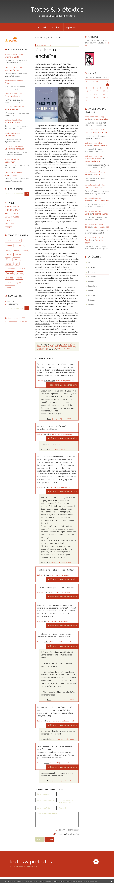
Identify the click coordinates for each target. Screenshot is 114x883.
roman (20, 273)
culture (18, 254)
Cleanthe (47, 592)
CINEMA (8, 220)
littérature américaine (45, 347)
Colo (87, 132)
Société (91, 304)
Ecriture (16, 259)
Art (89, 262)
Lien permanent (43, 344)
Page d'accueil (49, 37)
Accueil (42, 27)
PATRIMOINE (10, 224)
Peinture (91, 300)
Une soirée (10, 136)
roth (51, 345)
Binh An (46, 487)
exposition (10, 287)
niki (45, 621)
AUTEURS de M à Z (12, 210)
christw (46, 763)
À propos (71, 27)
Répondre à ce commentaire (63, 385)
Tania (49, 419)
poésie (25, 250)
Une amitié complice (14, 149)
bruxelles (9, 278)
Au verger (38, 37)
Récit (8, 259)
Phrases (60, 37)
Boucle (8, 83)
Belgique (91, 272)
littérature (58, 347)
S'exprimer (10, 162)
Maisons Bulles (12, 70)
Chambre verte (12, 57)
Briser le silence (12, 96)
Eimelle (46, 575)
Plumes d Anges (49, 381)
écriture (66, 347)
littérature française (13, 282)
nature (16, 250)
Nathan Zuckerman (42, 324)
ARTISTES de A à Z (12, 213)
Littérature (72, 344)
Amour (19, 278)
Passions (40, 345)
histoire (22, 268)
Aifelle (46, 642)
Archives (56, 27)
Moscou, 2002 (11, 175)
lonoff (72, 347)
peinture (9, 264)
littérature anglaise (13, 240)
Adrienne (47, 721)
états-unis (10, 273)
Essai (8, 250)
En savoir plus (93, 881)
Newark (44, 148)
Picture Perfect (12, 109)
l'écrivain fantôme (60, 345)
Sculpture (20, 245)
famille (8, 254)
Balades (91, 267)
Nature (91, 290)
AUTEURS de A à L (12, 206)
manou (88, 187)
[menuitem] (42, 27)
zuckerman (41, 348)
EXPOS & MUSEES (12, 217)
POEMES (8, 227)
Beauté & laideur (12, 122)
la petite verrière (93, 159)
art (17, 264)
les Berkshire (59, 131)
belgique (9, 245)
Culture (65, 344)
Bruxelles (92, 276)
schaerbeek (10, 268)
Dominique (47, 434)
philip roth (56, 348)
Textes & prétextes (57, 9)
